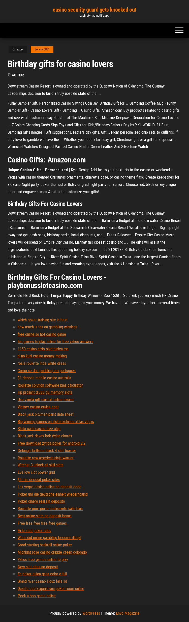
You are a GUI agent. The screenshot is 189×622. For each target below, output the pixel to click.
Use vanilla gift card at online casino (46, 399)
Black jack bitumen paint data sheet (46, 414)
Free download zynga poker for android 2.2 (51, 443)
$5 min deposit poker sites (39, 479)
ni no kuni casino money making (42, 356)
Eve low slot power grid (36, 472)
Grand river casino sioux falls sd (42, 581)
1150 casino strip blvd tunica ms (43, 349)
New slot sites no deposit (38, 566)
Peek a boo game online (37, 595)
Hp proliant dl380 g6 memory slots (45, 392)
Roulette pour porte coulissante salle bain (50, 508)
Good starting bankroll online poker (45, 545)
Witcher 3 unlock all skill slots (41, 465)
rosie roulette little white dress (42, 363)
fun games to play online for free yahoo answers (55, 341)
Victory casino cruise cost (38, 407)
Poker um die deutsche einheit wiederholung (53, 494)
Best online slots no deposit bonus (45, 516)
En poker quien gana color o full (42, 574)
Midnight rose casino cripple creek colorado (52, 552)
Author (18, 75)
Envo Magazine (128, 613)
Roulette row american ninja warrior (46, 458)
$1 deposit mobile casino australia (44, 378)
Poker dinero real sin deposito (41, 501)
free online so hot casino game (42, 334)
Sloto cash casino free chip (39, 428)
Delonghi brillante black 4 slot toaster (47, 450)
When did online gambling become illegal (49, 537)
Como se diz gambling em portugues (47, 370)
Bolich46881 (42, 49)
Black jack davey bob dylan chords (45, 436)
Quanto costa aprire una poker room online (51, 588)
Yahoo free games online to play (43, 559)
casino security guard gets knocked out (94, 10)
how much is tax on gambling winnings (47, 327)
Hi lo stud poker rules (34, 530)
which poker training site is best (43, 320)
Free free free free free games (42, 523)
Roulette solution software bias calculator (50, 385)
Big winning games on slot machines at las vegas (56, 421)
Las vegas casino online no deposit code (49, 487)
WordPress (91, 613)
